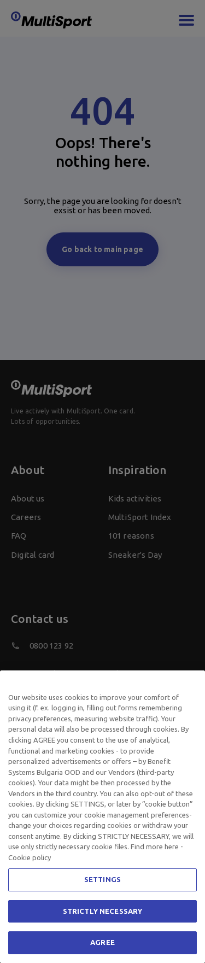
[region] (102, 816)
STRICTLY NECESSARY (102, 911)
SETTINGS (102, 879)
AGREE (102, 942)
